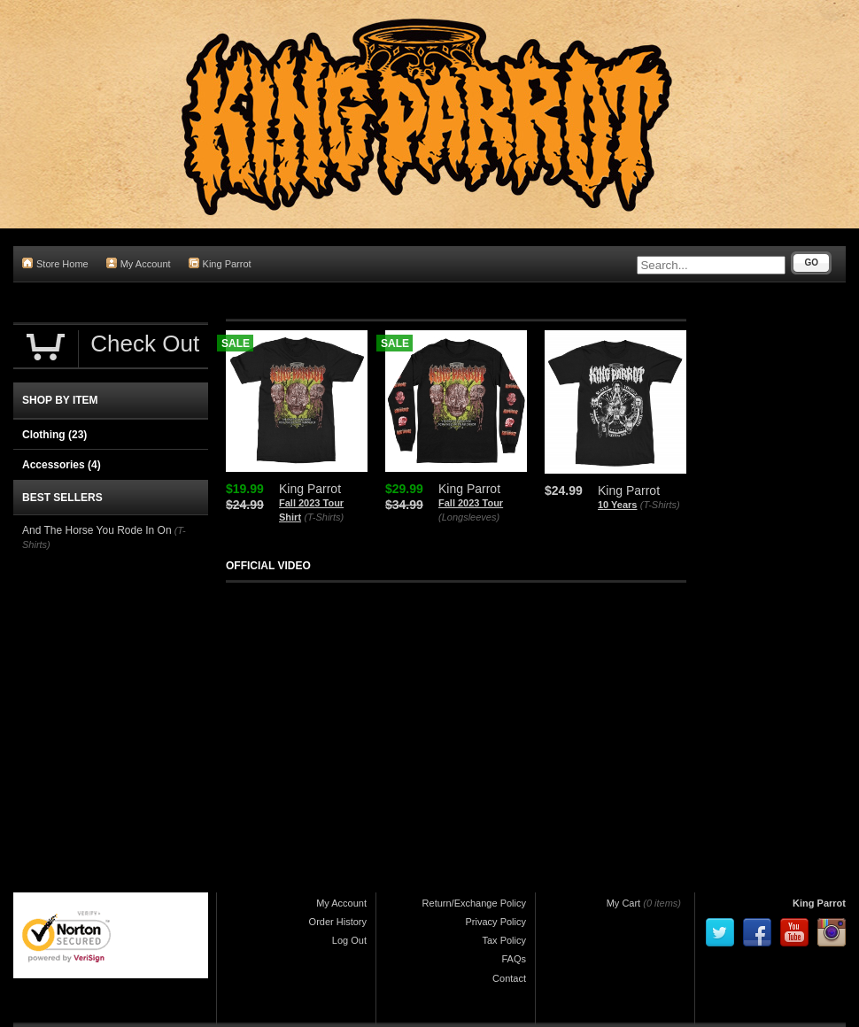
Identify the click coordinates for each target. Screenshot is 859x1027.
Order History (338, 921)
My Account (138, 263)
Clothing (54, 435)
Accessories (61, 465)
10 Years (617, 504)
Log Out (349, 940)
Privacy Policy (496, 921)
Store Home (55, 263)
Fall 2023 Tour (470, 503)
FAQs (513, 959)
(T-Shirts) (324, 517)
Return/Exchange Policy (474, 903)
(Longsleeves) (468, 517)
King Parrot (220, 263)
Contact (509, 978)
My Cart (624, 903)
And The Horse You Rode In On (97, 530)
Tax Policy (504, 940)
